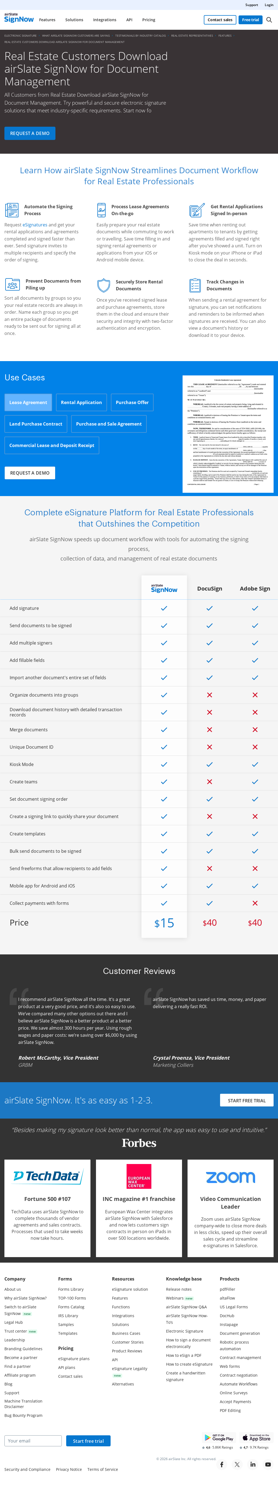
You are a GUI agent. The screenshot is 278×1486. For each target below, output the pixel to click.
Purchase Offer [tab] (132, 402)
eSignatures (35, 225)
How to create (189, 1364)
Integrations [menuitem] (104, 19)
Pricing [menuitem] (148, 19)
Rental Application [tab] (81, 402)
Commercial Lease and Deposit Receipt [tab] (51, 445)
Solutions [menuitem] (74, 19)
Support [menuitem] (251, 4)
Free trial (250, 19)
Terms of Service (102, 1469)
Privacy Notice (69, 1469)
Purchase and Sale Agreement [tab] (109, 424)
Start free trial (88, 1441)
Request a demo (30, 133)
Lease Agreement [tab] (28, 402)
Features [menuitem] (47, 19)
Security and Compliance (27, 1469)
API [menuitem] (129, 19)
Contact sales (220, 19)
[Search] (269, 19)
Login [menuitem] (269, 4)
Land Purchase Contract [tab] (35, 424)
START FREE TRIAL (247, 1101)
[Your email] (33, 1440)
